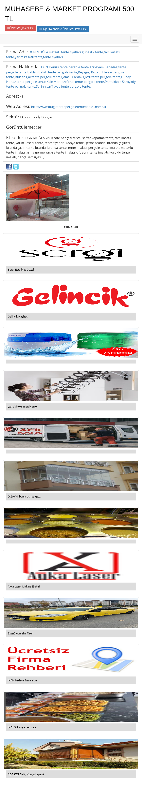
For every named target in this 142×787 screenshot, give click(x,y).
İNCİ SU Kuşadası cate (22, 727)
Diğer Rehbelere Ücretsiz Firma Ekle (63, 29)
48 (21, 96)
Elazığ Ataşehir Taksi (20, 633)
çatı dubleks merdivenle (22, 406)
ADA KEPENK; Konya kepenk (26, 774)
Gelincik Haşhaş (18, 316)
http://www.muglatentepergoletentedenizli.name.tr (68, 107)
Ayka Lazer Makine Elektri (24, 586)
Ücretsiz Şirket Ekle (21, 28)
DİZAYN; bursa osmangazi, (24, 496)
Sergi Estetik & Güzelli (21, 269)
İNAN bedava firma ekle (22, 680)
